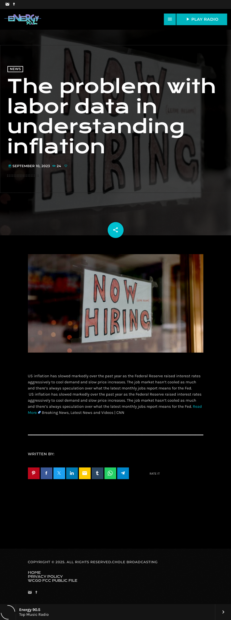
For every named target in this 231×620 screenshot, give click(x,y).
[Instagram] (7, 4)
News (15, 69)
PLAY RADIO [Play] (202, 19)
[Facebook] (14, 4)
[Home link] (22, 19)
